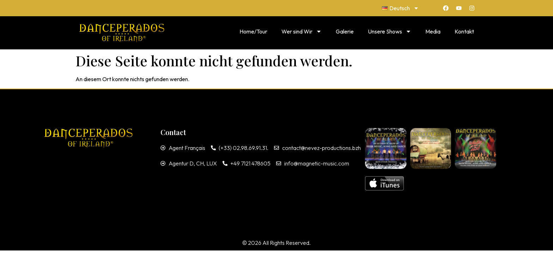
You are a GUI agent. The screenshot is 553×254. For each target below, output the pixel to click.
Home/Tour (253, 31)
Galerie (345, 31)
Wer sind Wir (301, 31)
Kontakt (464, 31)
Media (432, 31)
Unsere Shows (389, 31)
